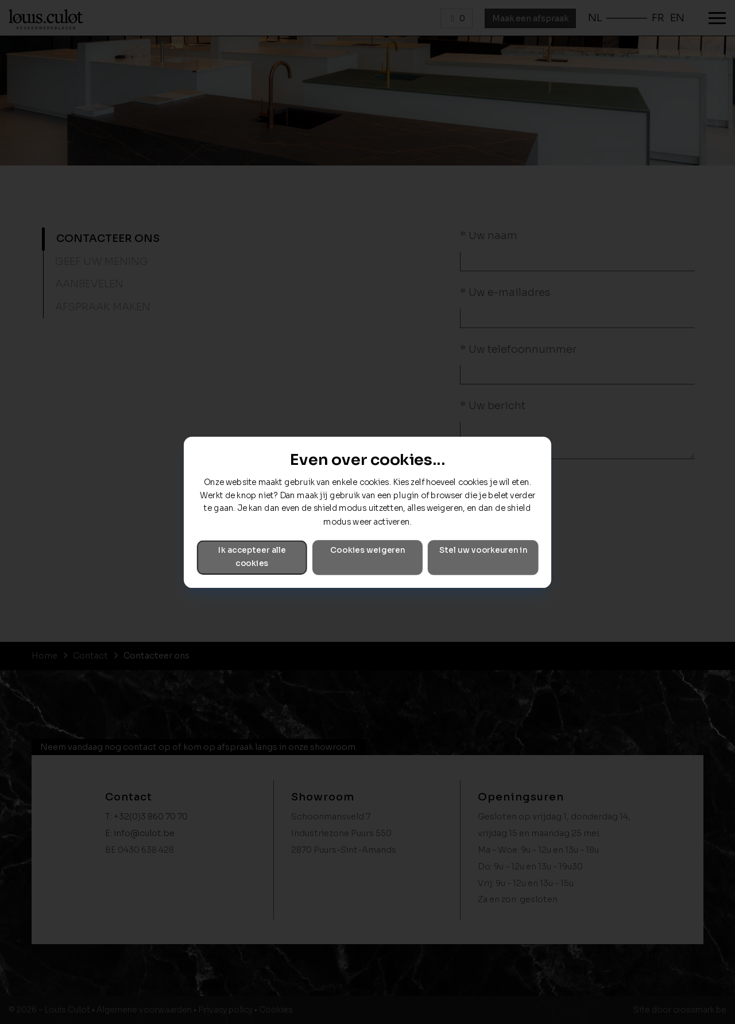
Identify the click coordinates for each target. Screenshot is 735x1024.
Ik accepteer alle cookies (252, 556)
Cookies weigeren (367, 550)
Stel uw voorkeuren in (483, 550)
